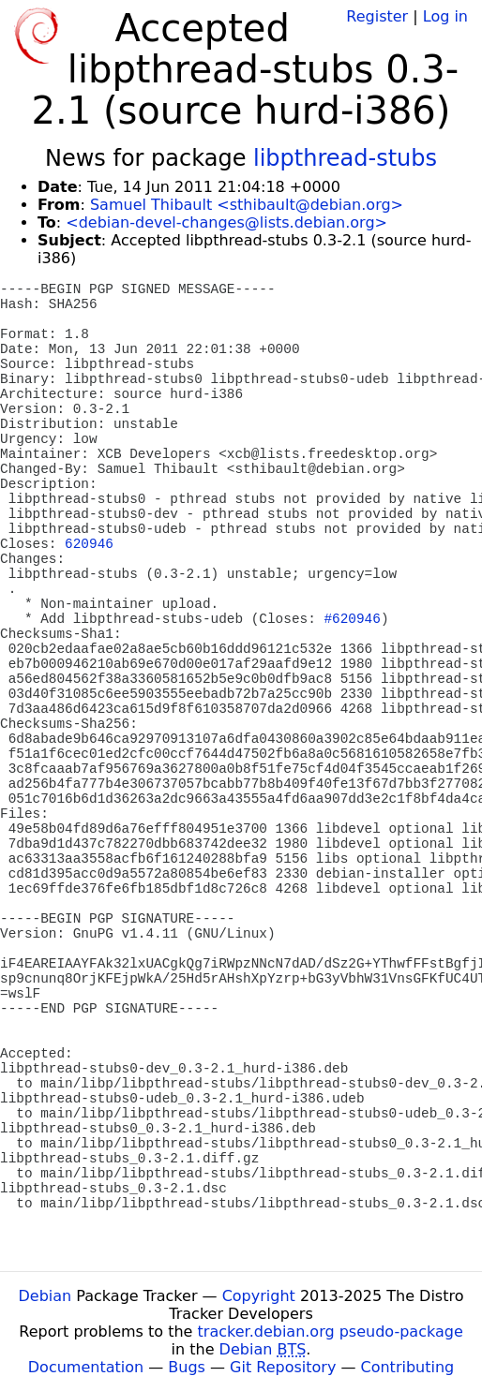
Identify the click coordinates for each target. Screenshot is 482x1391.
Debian (45, 1296)
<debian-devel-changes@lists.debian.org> (226, 222)
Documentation (85, 1367)
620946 (89, 544)
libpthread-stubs (345, 158)
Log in (445, 16)
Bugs (186, 1367)
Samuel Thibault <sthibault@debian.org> (246, 205)
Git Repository (283, 1367)
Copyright (258, 1296)
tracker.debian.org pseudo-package (330, 1331)
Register (377, 16)
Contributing (408, 1367)
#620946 (352, 619)
